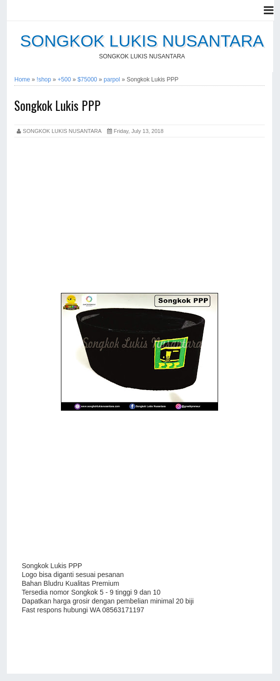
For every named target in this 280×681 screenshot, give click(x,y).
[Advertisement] (139, 217)
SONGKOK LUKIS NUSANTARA (142, 40)
